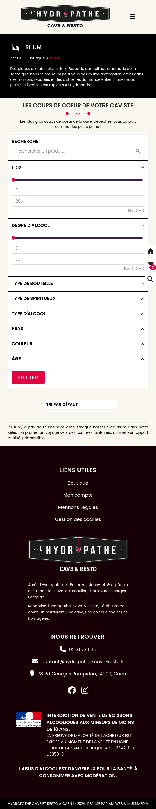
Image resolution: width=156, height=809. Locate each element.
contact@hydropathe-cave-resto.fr (82, 661)
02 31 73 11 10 (82, 649)
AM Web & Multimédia (128, 803)
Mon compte (78, 495)
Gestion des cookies (78, 519)
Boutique (37, 58)
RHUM (55, 58)
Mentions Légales (78, 507)
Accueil (16, 58)
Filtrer (28, 377)
